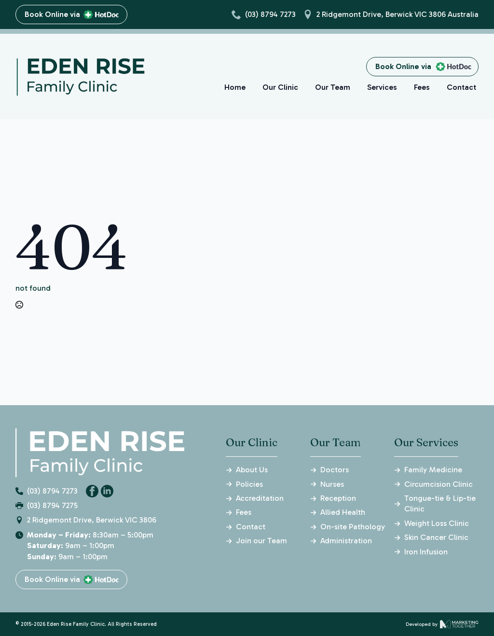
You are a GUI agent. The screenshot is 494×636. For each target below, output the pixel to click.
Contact (461, 87)
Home (235, 87)
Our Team (332, 87)
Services (382, 87)
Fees (422, 87)
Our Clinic (281, 87)
